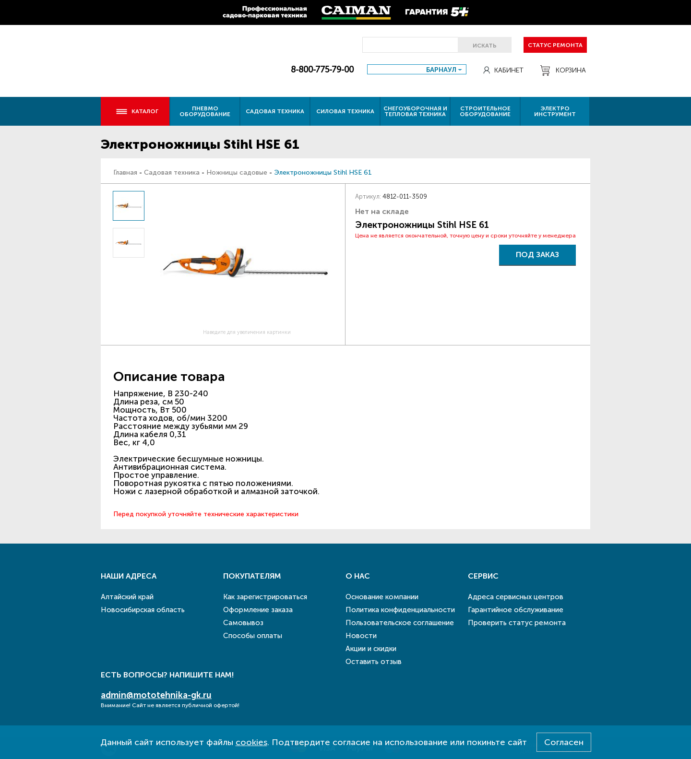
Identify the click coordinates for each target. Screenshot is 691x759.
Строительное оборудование (485, 111)
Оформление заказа (258, 609)
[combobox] (417, 69)
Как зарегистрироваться (265, 597)
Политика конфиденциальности (400, 609)
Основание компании (382, 597)
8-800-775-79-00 (322, 69)
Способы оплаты (252, 635)
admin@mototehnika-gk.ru (156, 695)
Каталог (137, 111)
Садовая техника (275, 111)
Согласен (564, 742)
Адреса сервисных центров (515, 597)
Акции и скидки (371, 648)
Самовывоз (243, 622)
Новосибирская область (143, 609)
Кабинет (503, 70)
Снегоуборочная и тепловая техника (415, 111)
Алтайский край (127, 597)
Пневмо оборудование (204, 111)
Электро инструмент (555, 111)
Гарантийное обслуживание (515, 609)
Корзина (563, 70)
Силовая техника (345, 111)
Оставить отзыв (374, 661)
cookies (251, 742)
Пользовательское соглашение (400, 622)
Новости (361, 635)
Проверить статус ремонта (517, 622)
